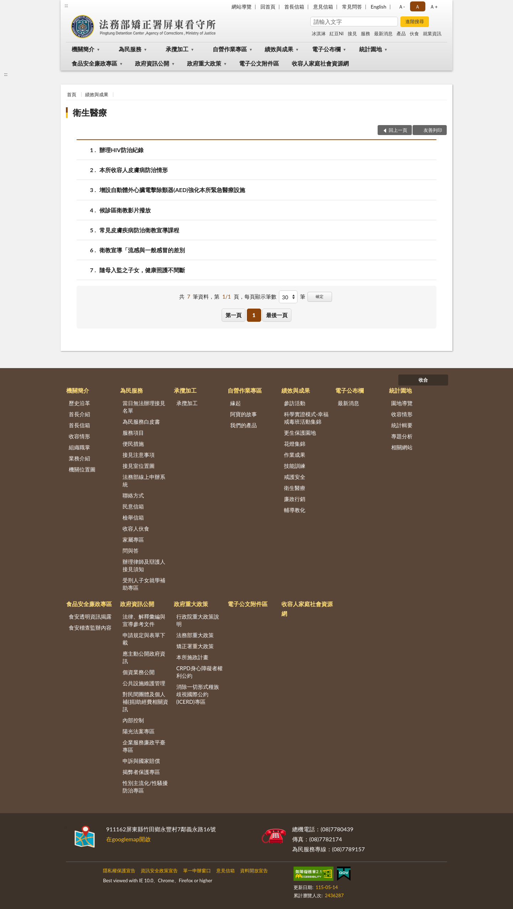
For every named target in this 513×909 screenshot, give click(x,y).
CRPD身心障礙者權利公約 (199, 672)
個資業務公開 (139, 672)
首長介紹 (79, 414)
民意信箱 (133, 506)
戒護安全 (294, 477)
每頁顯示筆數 (260, 296)
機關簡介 (83, 49)
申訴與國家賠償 (141, 761)
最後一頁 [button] (276, 315)
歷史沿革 (79, 403)
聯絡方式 (133, 495)
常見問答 (352, 7)
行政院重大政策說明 (197, 620)
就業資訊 (432, 33)
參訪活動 (294, 403)
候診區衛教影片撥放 (125, 210)
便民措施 (133, 443)
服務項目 (133, 432)
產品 (401, 33)
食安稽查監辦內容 (90, 627)
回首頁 (267, 7)
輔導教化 (294, 510)
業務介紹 (79, 458)
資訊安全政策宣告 (159, 870)
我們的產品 (243, 425)
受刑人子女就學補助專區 (144, 584)
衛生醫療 (90, 112)
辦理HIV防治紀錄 (121, 150)
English (379, 7)
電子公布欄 (326, 49)
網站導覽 (242, 7)
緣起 (235, 403)
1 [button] (253, 315)
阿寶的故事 (243, 414)
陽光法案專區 (139, 731)
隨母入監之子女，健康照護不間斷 (142, 270)
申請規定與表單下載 (144, 639)
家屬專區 (133, 539)
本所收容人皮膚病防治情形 (133, 170)
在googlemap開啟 (128, 839)
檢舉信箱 (133, 517)
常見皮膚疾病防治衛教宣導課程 (139, 230)
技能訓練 (294, 466)
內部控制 (133, 720)
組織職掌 (79, 447)
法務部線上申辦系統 (144, 480)
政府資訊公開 (152, 63)
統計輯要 (402, 425)
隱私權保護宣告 (119, 870)
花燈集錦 (294, 443)
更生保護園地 (300, 432)
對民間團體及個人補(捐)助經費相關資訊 (145, 701)
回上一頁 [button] (398, 130)
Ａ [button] (417, 7)
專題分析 (402, 436)
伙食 (414, 33)
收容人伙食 (136, 528)
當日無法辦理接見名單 (144, 407)
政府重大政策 (204, 63)
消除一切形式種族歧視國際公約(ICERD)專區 (197, 694)
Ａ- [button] (401, 7)
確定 (319, 296)
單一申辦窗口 (197, 870)
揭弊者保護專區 (141, 772)
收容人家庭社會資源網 (320, 63)
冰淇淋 (319, 33)
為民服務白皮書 (141, 421)
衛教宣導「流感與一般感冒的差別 (142, 250)
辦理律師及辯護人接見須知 (144, 565)
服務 (365, 33)
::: (66, 5)
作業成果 (294, 454)
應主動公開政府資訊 (144, 657)
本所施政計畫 (192, 657)
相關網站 (402, 447)
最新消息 (383, 33)
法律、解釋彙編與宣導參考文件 (144, 620)
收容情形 (79, 436)
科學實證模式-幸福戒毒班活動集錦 (306, 418)
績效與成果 (279, 49)
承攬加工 (177, 49)
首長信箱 (294, 7)
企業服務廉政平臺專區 (144, 746)
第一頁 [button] (234, 315)
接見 (352, 33)
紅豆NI (337, 33)
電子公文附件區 (259, 63)
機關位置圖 (82, 469)
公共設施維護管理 (144, 683)
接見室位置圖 (139, 466)
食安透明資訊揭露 (90, 616)
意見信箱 (323, 7)
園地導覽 (402, 403)
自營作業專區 (230, 49)
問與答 (131, 550)
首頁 (71, 94)
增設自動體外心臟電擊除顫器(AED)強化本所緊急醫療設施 (172, 190)
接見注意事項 (139, 454)
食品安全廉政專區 (94, 63)
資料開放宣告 (254, 870)
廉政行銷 (294, 499)
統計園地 (370, 49)
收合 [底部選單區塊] (423, 380)
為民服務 (130, 49)
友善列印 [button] (433, 130)
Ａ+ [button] (433, 7)
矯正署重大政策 (195, 646)
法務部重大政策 (195, 635)
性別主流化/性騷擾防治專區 (145, 787)
